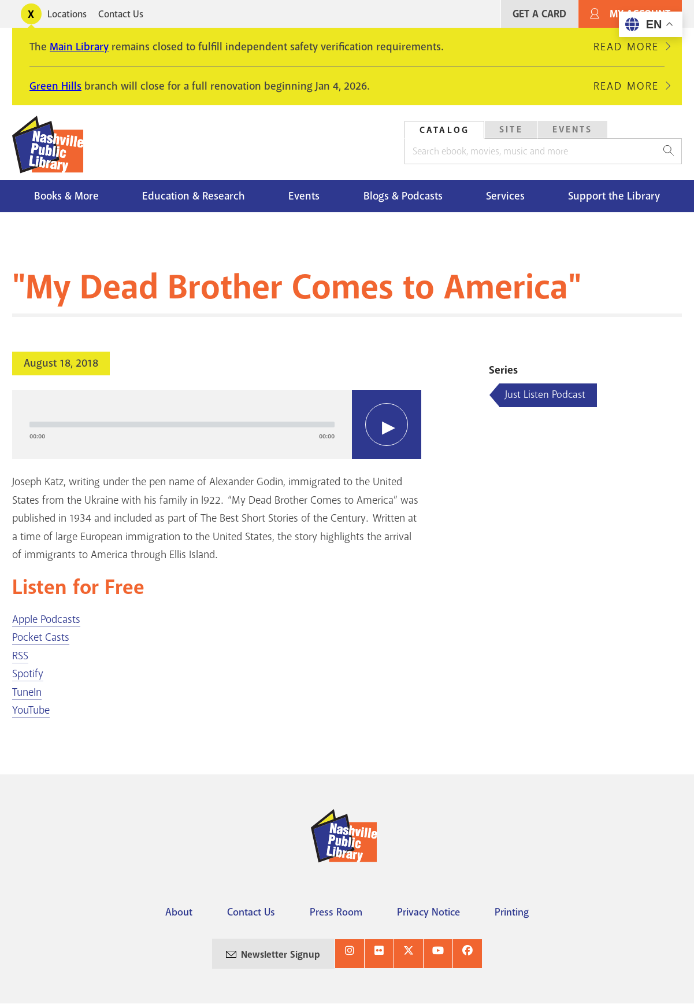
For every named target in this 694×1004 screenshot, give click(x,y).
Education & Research (193, 196)
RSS (20, 656)
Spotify (27, 674)
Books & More (66, 196)
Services (505, 196)
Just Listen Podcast (545, 394)
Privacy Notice (428, 912)
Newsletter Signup (280, 954)
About (178, 912)
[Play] (386, 424)
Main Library (79, 47)
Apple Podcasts (46, 619)
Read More (626, 47)
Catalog (444, 130)
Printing (512, 912)
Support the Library (614, 196)
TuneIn (27, 692)
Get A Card (539, 14)
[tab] (444, 130)
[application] (216, 424)
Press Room (336, 912)
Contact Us (120, 14)
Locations (67, 14)
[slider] (182, 424)
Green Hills (55, 86)
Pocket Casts (40, 637)
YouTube (31, 710)
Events (572, 129)
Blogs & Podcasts (403, 196)
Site (511, 129)
